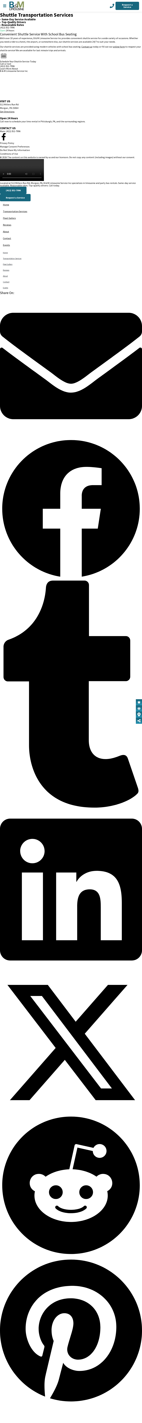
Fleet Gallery (9, 218)
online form (119, 46)
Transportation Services (15, 211)
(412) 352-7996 (7, 27)
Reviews (7, 224)
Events (6, 245)
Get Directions (7, 111)
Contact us (86, 46)
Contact (7, 238)
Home (6, 204)
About (6, 231)
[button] (71, 366)
